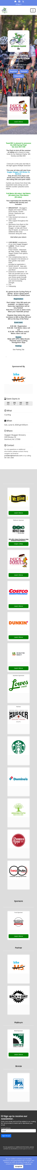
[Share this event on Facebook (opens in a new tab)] (19, 2)
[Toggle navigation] (33, 10)
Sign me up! (6, 1136)
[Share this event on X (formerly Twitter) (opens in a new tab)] (23, 2)
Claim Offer (18, 544)
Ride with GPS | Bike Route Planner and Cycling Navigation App (18, 341)
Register (13, 71)
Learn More (18, 122)
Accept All (18, 1166)
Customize (28, 1164)
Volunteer (18, 76)
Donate (24, 71)
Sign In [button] (18, 4)
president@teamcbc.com (13, 456)
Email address (6, 1128)
